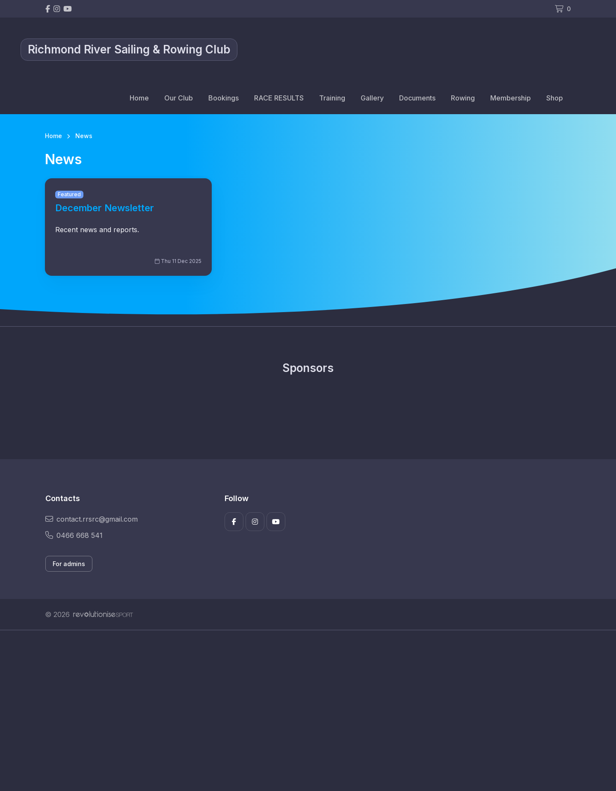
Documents (417, 98)
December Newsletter (104, 207)
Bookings (223, 98)
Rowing (463, 98)
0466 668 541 (74, 535)
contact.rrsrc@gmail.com (91, 519)
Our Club (178, 98)
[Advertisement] (301, 710)
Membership (510, 98)
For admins (69, 563)
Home (139, 98)
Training (332, 98)
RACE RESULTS (279, 98)
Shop (554, 98)
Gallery (372, 98)
